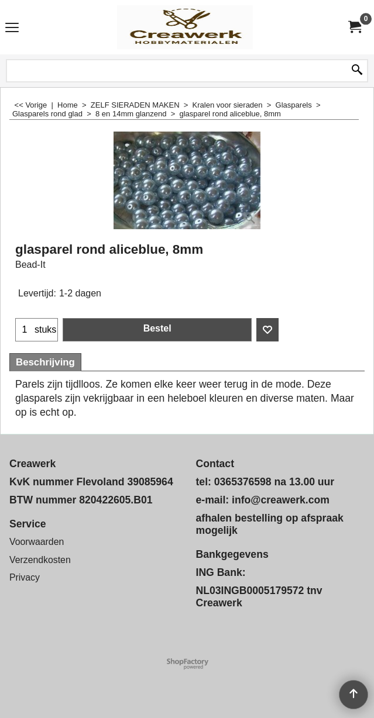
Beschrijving (45, 362)
